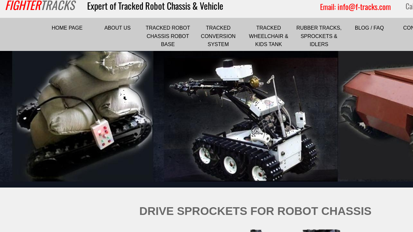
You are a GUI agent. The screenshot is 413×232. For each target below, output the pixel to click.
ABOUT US (117, 28)
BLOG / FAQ (369, 28)
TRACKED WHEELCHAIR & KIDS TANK (268, 36)
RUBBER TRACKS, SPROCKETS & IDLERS (319, 36)
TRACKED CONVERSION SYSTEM (218, 36)
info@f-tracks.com (364, 6)
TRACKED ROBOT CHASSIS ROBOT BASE (168, 36)
